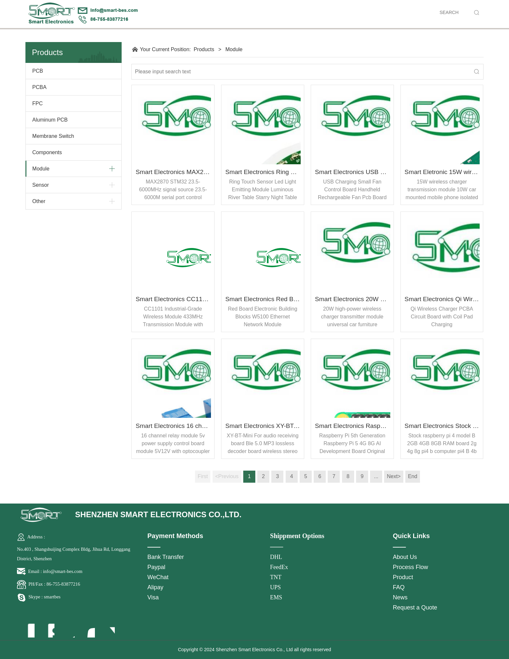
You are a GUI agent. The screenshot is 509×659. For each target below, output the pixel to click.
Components (47, 152)
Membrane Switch (53, 136)
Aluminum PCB (49, 120)
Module (40, 168)
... (376, 476)
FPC (37, 103)
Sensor (40, 185)
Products (204, 49)
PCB (37, 71)
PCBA (39, 87)
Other (38, 201)
